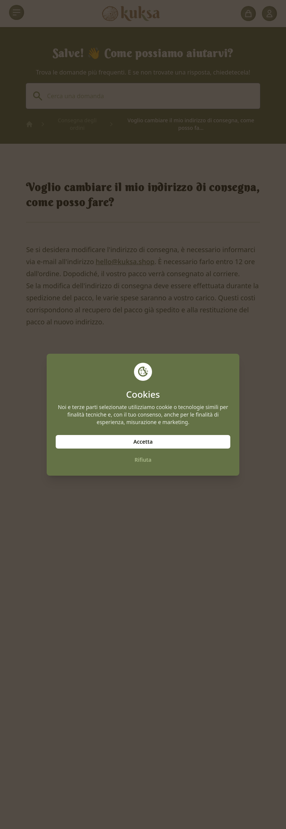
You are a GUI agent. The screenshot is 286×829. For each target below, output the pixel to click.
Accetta (142, 441)
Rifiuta (143, 459)
